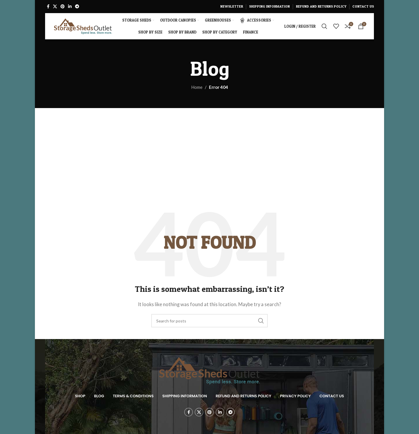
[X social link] (55, 6)
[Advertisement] (209, 152)
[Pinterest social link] (62, 6)
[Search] (324, 26)
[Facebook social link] (48, 6)
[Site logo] (83, 25)
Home (197, 87)
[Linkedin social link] (69, 6)
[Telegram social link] (77, 6)
